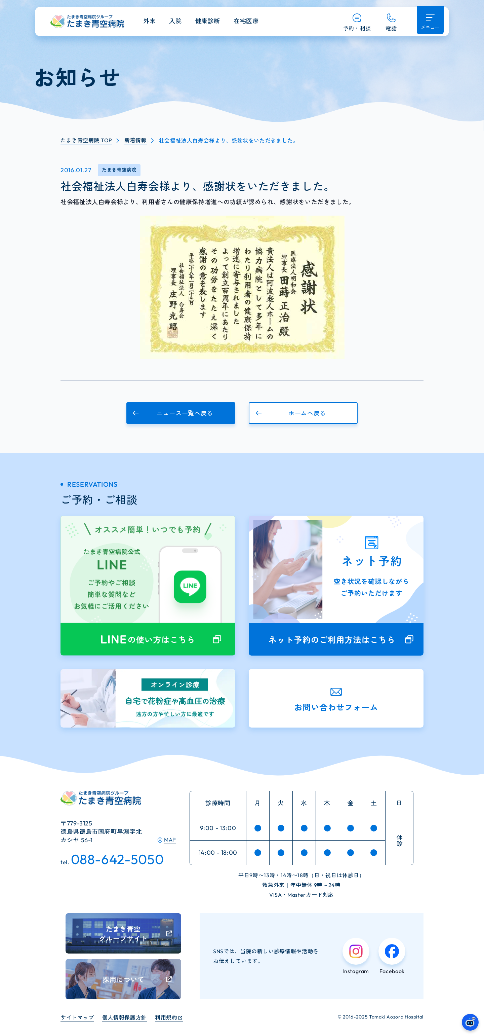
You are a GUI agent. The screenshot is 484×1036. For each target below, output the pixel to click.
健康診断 (207, 21)
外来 (149, 21)
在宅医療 (246, 21)
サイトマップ (77, 1017)
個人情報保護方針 (124, 1017)
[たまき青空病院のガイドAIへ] (470, 1022)
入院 (175, 21)
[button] (180, 413)
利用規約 (166, 1017)
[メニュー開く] (430, 20)
